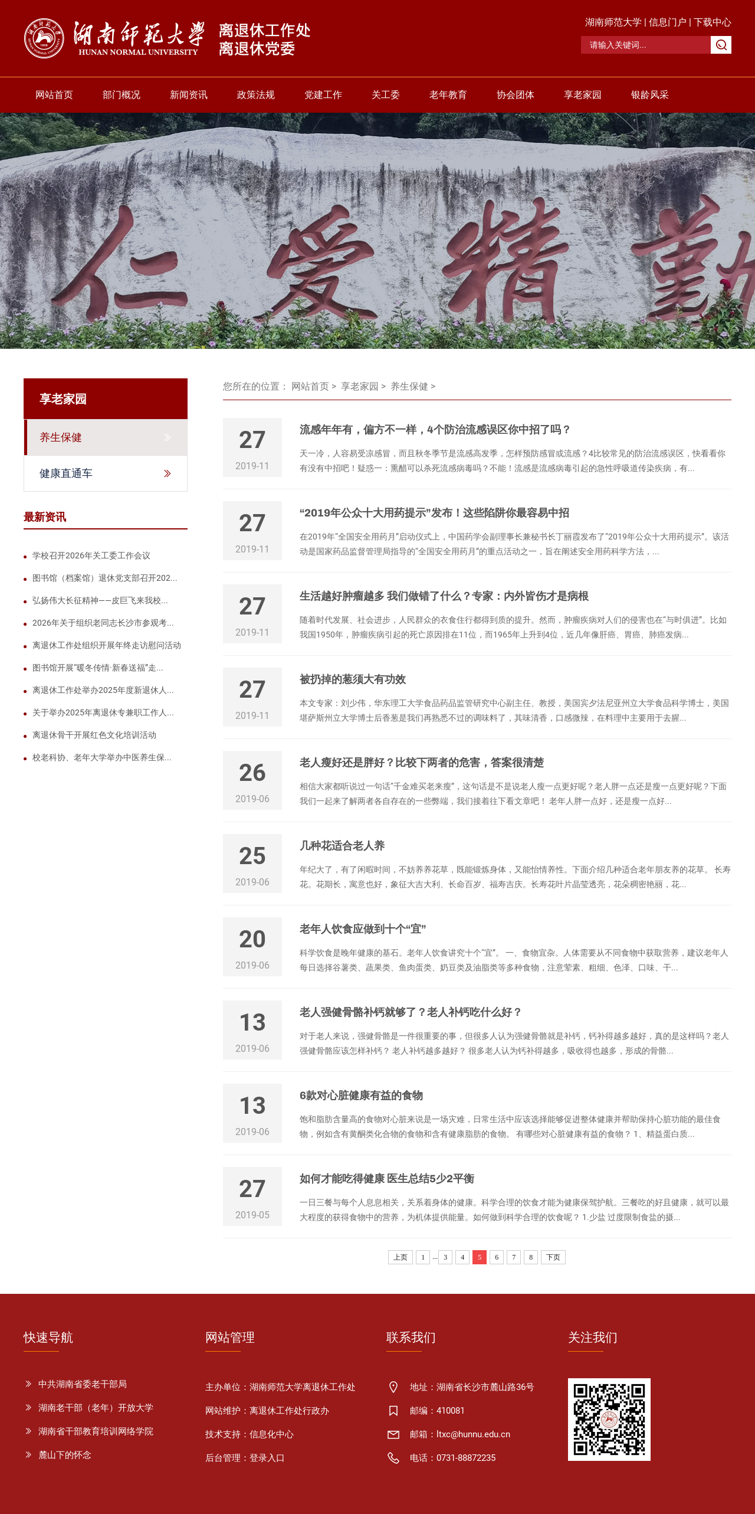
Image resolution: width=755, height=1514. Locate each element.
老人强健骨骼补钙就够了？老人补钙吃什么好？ (411, 1012)
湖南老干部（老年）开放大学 (95, 1407)
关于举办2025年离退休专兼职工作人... (103, 712)
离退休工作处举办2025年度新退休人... (103, 690)
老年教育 (448, 94)
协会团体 (515, 94)
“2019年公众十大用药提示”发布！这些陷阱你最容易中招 (434, 512)
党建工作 (323, 94)
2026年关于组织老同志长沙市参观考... (103, 622)
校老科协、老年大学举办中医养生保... (102, 757)
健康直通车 (66, 473)
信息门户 (668, 22)
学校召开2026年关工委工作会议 (91, 555)
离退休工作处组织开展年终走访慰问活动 (106, 645)
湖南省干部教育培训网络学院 (95, 1431)
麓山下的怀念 (64, 1455)
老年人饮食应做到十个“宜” (363, 929)
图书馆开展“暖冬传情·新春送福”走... (97, 667)
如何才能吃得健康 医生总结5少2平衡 (387, 1178)
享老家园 (583, 94)
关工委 (386, 94)
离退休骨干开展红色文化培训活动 (94, 735)
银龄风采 (650, 94)
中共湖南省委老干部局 (82, 1384)
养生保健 (409, 386)
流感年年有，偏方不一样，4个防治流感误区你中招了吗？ (436, 429)
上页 (400, 1257)
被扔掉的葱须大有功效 (353, 679)
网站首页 (54, 94)
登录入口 (267, 1458)
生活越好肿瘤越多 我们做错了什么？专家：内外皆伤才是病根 (444, 596)
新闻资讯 (189, 94)
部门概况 (121, 94)
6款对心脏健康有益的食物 (361, 1095)
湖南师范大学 (613, 22)
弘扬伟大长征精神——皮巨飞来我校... (100, 600)
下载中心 (712, 22)
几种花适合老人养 (342, 845)
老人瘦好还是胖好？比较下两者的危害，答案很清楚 (422, 762)
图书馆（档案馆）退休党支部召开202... (105, 578)
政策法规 (256, 94)
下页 (553, 1257)
